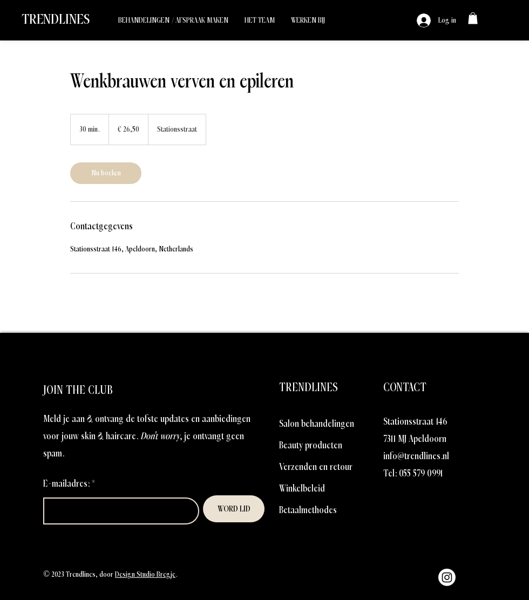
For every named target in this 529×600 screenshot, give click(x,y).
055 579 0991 (421, 473)
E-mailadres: (66, 484)
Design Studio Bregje (145, 574)
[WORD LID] (233, 508)
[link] (473, 18)
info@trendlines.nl (416, 456)
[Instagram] (447, 577)
